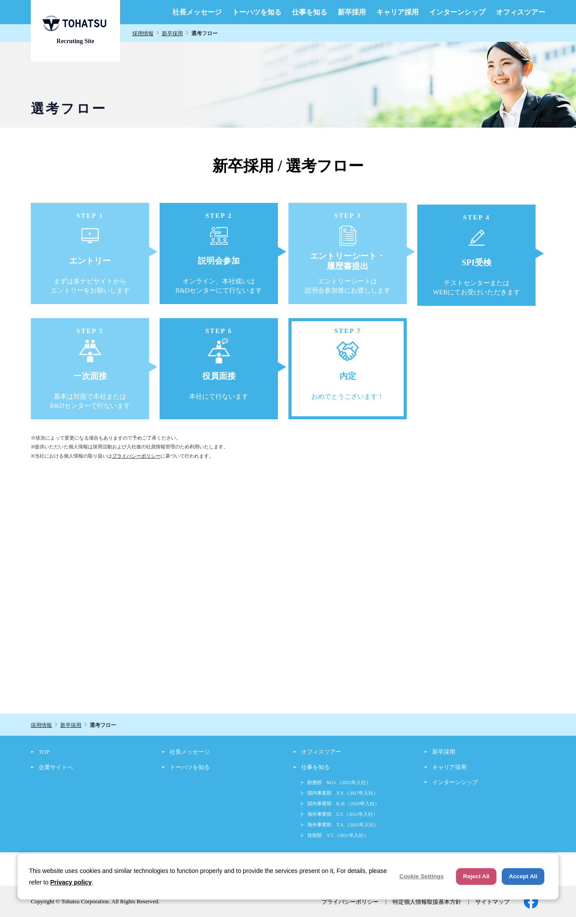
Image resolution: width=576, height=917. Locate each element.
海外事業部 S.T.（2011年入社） (342, 814)
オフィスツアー (520, 12)
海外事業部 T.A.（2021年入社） (343, 824)
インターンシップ (457, 12)
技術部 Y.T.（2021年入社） (337, 835)
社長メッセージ (197, 12)
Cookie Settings (421, 876)
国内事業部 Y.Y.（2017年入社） (343, 793)
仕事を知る (309, 12)
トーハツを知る (256, 12)
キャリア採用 (397, 12)
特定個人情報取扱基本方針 (427, 902)
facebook (531, 901)
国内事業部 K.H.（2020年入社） (343, 803)
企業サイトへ (56, 767)
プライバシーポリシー (136, 455)
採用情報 (142, 33)
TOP (44, 751)
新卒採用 (352, 12)
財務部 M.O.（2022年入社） (339, 782)
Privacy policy (70, 882)
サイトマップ (492, 902)
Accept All (523, 876)
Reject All (476, 876)
